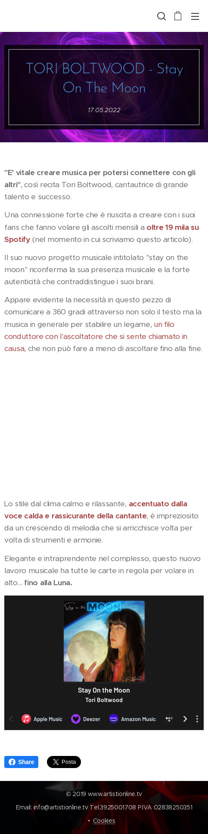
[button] (160, 16)
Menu (195, 16)
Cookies (104, 821)
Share (21, 762)
